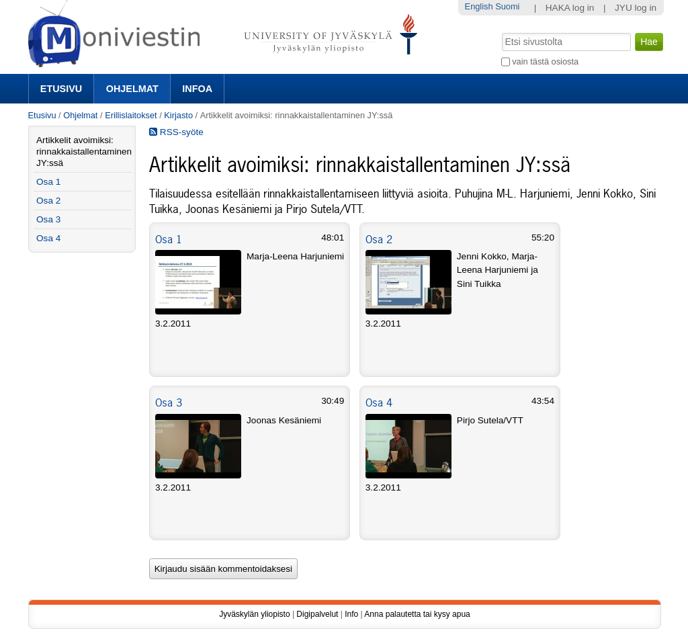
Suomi (507, 6)
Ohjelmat (132, 88)
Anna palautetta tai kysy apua (417, 614)
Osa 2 (379, 239)
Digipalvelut (317, 614)
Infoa (197, 88)
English (479, 6)
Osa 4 (379, 402)
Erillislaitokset (131, 115)
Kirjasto (178, 115)
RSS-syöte (176, 132)
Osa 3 (168, 402)
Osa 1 (168, 239)
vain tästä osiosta (545, 61)
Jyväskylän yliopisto (254, 614)
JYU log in (635, 8)
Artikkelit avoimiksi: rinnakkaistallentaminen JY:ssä (84, 151)
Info (351, 614)
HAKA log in (570, 8)
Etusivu (61, 88)
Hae (500, 31)
